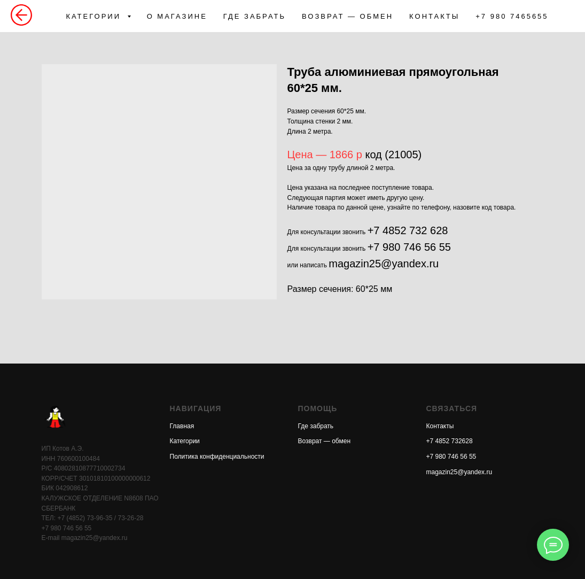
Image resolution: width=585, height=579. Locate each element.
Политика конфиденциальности (217, 456)
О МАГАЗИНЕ (177, 16)
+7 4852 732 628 (408, 230)
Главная (182, 426)
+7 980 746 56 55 (409, 247)
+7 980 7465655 (511, 16)
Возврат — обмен (324, 441)
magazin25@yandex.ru (384, 263)
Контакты (440, 426)
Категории (185, 441)
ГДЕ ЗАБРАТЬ (254, 16)
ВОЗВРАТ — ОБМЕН (347, 16)
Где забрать (316, 426)
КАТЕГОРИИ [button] (95, 16)
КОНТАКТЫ (434, 16)
